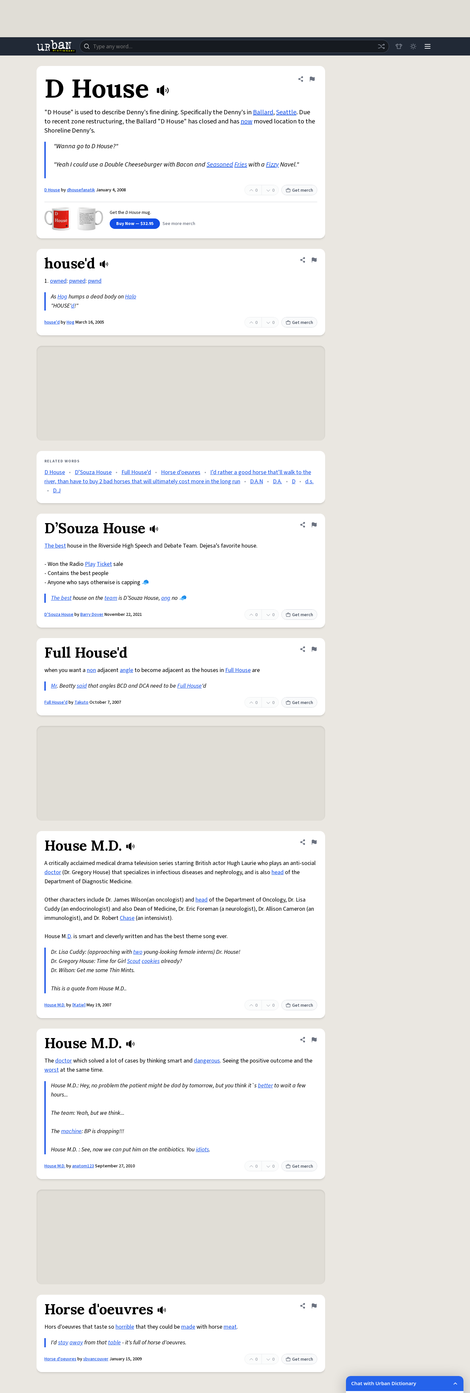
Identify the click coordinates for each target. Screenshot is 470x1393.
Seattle (286, 112)
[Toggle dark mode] (413, 46)
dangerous (207, 1061)
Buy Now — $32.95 (134, 223)
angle (126, 670)
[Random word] (381, 46)
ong (165, 598)
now (246, 121)
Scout (133, 961)
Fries (240, 164)
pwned (77, 281)
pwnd (95, 281)
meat (230, 1327)
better (265, 1085)
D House (52, 190)
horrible (125, 1327)
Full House (238, 670)
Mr (54, 686)
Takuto (81, 702)
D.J (57, 491)
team (110, 598)
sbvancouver (95, 1359)
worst (51, 1070)
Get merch (299, 190)
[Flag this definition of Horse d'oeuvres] (314, 1306)
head (278, 872)
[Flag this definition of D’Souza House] (314, 525)
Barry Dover (91, 614)
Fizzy (272, 164)
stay (63, 1342)
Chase (127, 918)
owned (58, 281)
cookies (151, 961)
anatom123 (83, 1166)
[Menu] (427, 46)
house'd (52, 322)
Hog (62, 297)
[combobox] (234, 46)
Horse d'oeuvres (180, 472)
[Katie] (79, 1005)
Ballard (263, 112)
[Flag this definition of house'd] (314, 260)
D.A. (277, 481)
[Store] (399, 46)
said (82, 686)
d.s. (309, 481)
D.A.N (256, 481)
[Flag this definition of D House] (312, 79)
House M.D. (54, 1005)
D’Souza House (93, 472)
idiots (202, 1149)
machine (71, 1131)
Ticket (104, 564)
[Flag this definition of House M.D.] (314, 842)
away (76, 1342)
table (114, 1342)
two (137, 952)
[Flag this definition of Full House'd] (314, 649)
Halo (130, 297)
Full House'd (136, 472)
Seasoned (220, 164)
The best (55, 546)
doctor (52, 872)
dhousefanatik (81, 190)
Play (90, 564)
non (91, 670)
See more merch (179, 223)
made (188, 1327)
